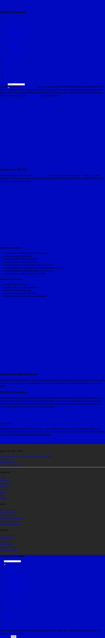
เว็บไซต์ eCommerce (29, 86)
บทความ (7, 611)
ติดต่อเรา (7, 620)
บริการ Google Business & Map (21, 599)
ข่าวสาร (11, 617)
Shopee (30, 95)
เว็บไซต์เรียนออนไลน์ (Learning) (20, 575)
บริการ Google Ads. (16, 596)
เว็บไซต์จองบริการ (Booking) (19, 581)
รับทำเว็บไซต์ (9, 569)
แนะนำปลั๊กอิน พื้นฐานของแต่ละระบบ (14, 439)
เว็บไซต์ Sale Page (7, 442)
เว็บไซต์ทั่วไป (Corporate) (18, 584)
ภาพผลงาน (8, 605)
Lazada (37, 95)
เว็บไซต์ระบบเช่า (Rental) (17, 587)
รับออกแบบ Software (16, 590)
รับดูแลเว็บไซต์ (9, 593)
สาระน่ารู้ (11, 614)
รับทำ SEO (8, 602)
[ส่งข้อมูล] (4, 564)
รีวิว (5, 608)
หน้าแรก (7, 566)
